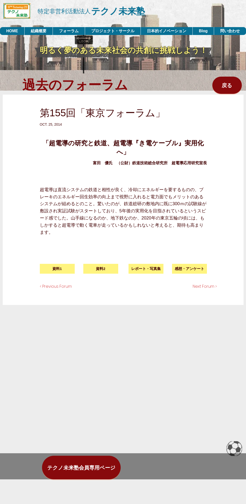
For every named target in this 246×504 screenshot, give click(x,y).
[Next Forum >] (199, 286)
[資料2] (100, 269)
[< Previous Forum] (61, 286)
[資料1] (57, 269)
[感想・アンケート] (189, 269)
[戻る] (227, 85)
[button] (146, 269)
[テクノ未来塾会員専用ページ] (81, 467)
